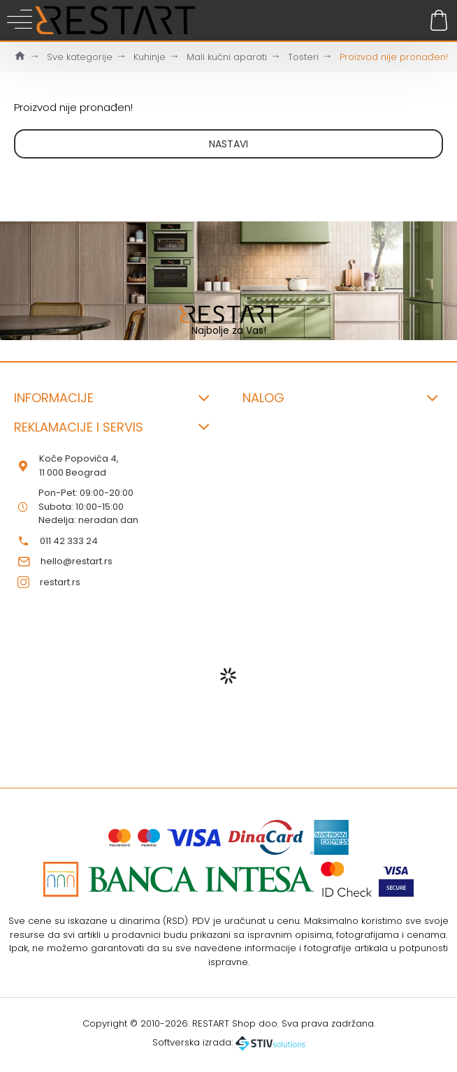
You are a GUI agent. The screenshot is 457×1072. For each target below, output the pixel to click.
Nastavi (228, 144)
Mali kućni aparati (227, 57)
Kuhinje (149, 57)
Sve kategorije (80, 57)
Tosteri (303, 57)
